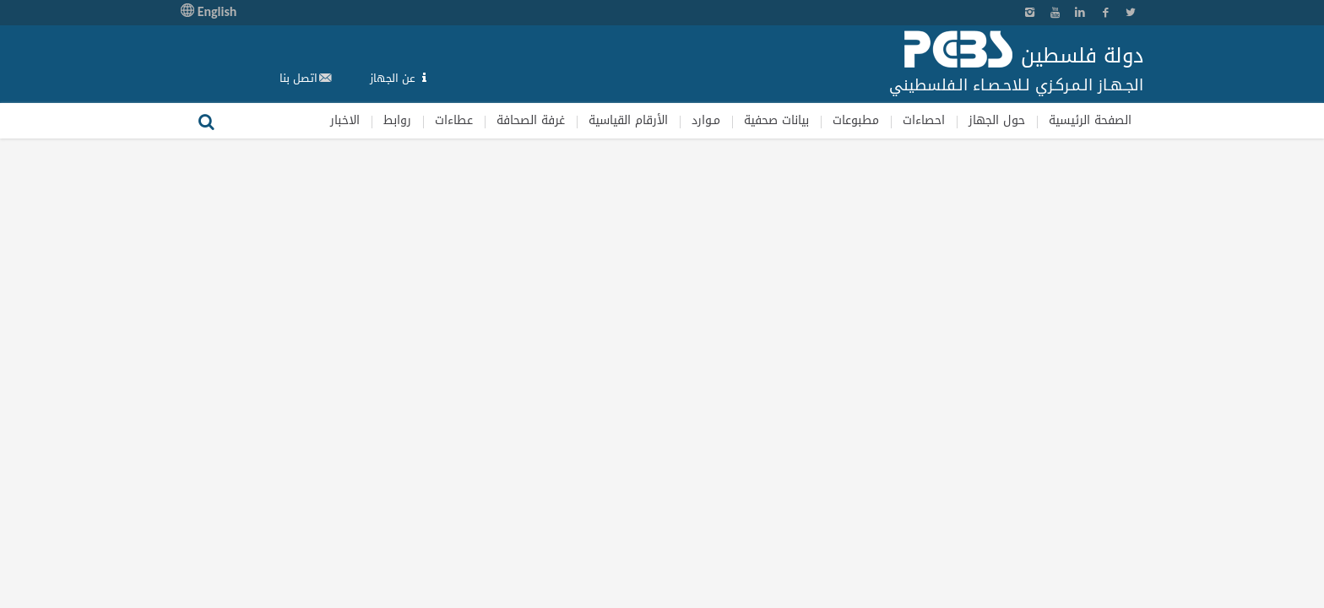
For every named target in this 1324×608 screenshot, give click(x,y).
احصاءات (924, 120)
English (208, 11)
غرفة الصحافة (530, 120)
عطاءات (454, 120)
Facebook (1105, 12)
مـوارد (706, 120)
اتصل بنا (298, 78)
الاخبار (345, 120)
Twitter (1130, 12)
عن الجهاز (392, 78)
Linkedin (1080, 12)
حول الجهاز (997, 120)
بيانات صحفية (776, 120)
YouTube (1054, 12)
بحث (206, 120)
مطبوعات (856, 120)
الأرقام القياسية (628, 120)
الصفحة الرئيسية (1090, 120)
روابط (397, 120)
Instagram (1029, 12)
